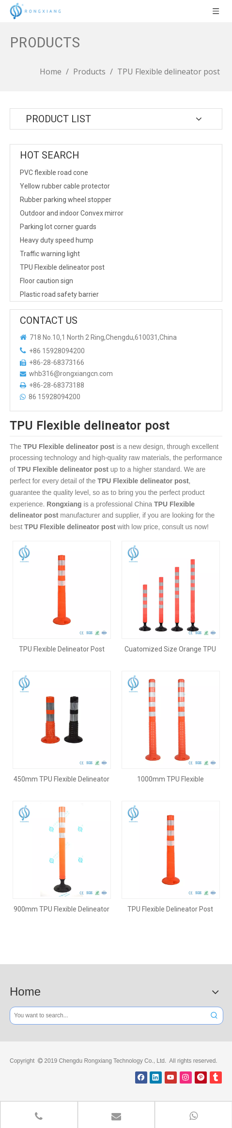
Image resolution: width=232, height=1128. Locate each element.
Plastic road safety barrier (59, 294)
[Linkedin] (156, 1077)
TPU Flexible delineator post (62, 267)
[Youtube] (171, 1077)
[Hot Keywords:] (214, 1015)
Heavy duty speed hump (56, 240)
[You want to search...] (108, 1015)
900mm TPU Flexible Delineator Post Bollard (61, 909)
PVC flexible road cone (54, 172)
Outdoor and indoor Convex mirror (72, 213)
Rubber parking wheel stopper (65, 199)
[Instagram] (186, 1077)
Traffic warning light (50, 254)
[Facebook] (141, 1077)
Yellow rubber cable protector (65, 186)
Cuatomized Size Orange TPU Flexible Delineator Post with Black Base (170, 649)
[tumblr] (216, 1077)
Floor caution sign (46, 281)
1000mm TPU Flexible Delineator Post (170, 779)
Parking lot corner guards (58, 227)
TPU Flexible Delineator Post (62, 649)
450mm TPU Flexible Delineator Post (61, 779)
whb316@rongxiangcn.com (71, 373)
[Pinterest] (201, 1077)
